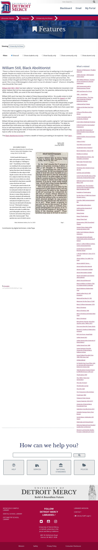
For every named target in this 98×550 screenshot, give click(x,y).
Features (25, 18)
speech (62, 98)
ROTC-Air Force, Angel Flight (84, 334)
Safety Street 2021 (82, 337)
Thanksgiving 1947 (82, 375)
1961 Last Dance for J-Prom (84, 91)
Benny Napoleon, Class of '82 (85, 151)
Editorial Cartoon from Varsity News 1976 (85, 181)
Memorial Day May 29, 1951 (84, 298)
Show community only (68, 55)
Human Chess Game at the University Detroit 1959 (84, 228)
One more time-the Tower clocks (86, 326)
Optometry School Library (11, 518)
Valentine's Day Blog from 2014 (85, 409)
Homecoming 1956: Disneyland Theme (85, 223)
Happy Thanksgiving (82, 216)
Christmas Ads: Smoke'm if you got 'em (85, 168)
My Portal (90, 8)
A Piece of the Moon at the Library (84, 113)
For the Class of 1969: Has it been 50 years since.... (86, 196)
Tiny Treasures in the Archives (85, 392)
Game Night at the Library (84, 205)
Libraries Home (7, 18)
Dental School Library (12, 514)
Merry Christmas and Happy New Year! (86, 314)
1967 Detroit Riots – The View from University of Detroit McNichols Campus (85, 99)
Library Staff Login (83, 516)
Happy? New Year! (82, 219)
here (70, 136)
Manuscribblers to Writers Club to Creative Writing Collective (85, 284)
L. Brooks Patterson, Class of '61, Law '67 (86, 254)
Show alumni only (88, 55)
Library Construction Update (85, 269)
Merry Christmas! (81, 318)
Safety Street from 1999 (83, 345)
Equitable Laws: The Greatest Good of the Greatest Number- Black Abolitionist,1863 (85, 187)
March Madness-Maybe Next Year (85, 289)
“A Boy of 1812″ (81, 141)
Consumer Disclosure (73, 546)
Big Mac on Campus (82, 154)
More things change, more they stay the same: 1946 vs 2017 (85, 322)
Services (37, 466)
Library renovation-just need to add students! (85, 276)
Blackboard (66, 8)
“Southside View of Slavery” (84, 147)
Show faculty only (49, 55)
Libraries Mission (81, 508)
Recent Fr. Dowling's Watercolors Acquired (86, 330)
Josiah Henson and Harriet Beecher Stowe (84, 249)
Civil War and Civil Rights (83, 173)
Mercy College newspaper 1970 (86, 304)
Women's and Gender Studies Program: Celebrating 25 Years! (85, 431)
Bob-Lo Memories (82, 165)
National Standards (60, 468)
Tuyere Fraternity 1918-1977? (85, 401)
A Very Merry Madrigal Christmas (86, 122)
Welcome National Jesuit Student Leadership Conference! (86, 426)
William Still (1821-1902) (10, 88)
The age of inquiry (82, 383)
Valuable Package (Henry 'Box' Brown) (85, 413)
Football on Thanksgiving (84, 192)
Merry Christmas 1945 (83, 310)
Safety (35, 546)
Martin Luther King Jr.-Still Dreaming (84, 294)
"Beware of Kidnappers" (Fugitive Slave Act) (86, 71)
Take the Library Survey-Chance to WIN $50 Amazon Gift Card (86, 371)
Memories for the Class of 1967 (86, 301)
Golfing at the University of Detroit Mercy (84, 209)
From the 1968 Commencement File (85, 201)
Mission (21, 546)
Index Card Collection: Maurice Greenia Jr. (85, 233)
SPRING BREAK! (81, 360)
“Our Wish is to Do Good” (84, 144)
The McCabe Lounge (82, 386)
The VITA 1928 (81, 389)
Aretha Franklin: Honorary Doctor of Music (86, 137)
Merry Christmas (81, 307)
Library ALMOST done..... (83, 263)
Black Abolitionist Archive (14, 136)
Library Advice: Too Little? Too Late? (85, 259)
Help (13, 466)
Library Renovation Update (84, 272)
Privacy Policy (51, 546)
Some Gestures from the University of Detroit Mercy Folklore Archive (84, 350)
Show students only (30, 55)
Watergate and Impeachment (85, 422)
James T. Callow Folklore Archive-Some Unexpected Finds (86, 244)
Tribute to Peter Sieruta (83, 398)
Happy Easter (80, 213)
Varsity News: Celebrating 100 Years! (85, 418)
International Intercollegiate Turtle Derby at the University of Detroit (86, 238)
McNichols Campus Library (11, 509)
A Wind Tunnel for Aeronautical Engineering (85, 126)
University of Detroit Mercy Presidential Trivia (84, 405)
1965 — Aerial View (82, 94)
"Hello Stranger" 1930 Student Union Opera (85, 75)
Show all (15, 55)
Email (78, 8)
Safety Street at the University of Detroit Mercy (86, 341)
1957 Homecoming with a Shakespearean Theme (84, 87)
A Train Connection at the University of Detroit (84, 118)
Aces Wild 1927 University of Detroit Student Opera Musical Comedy (85, 131)
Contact (77, 512)
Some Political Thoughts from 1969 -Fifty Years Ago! (85, 356)
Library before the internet (84, 266)
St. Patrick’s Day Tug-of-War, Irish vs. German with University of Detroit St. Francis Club (86, 365)
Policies (84, 466)
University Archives (44, 18)
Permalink (6, 286)
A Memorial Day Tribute (83, 104)
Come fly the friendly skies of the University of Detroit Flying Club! (86, 176)
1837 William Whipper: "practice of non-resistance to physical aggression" (86, 81)
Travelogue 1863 (81, 395)
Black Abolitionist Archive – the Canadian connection (85, 157)
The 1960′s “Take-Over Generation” (83, 378)
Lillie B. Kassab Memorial (84, 280)
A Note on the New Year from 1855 (85, 108)
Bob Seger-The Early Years (84, 162)
